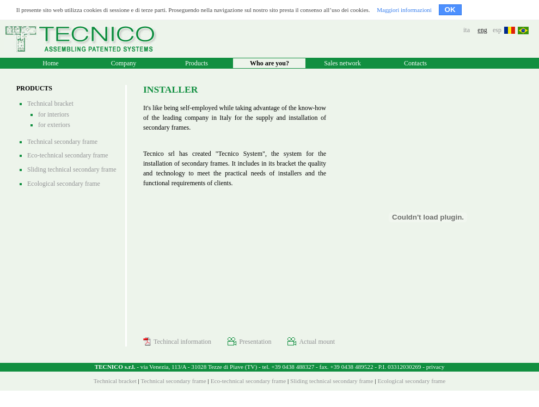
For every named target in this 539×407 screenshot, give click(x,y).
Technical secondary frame (62, 141)
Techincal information (177, 341)
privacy (435, 366)
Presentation (249, 341)
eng (482, 30)
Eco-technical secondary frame (67, 155)
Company (124, 63)
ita (466, 30)
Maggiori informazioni (404, 10)
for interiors (53, 114)
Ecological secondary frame (63, 183)
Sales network (342, 63)
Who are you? (269, 63)
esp (497, 30)
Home (50, 63)
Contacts (415, 63)
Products (196, 63)
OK (450, 9)
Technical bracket (50, 103)
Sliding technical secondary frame (72, 169)
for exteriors (54, 125)
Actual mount (311, 341)
